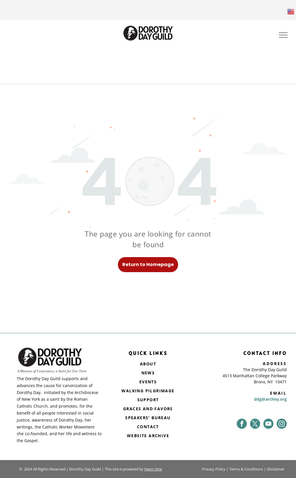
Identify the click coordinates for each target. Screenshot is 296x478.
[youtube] (268, 424)
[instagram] (282, 424)
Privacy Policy (213, 469)
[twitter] (255, 424)
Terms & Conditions (246, 469)
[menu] (283, 35)
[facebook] (242, 424)
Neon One (153, 469)
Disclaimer (275, 469)
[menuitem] (148, 364)
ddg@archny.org (270, 399)
